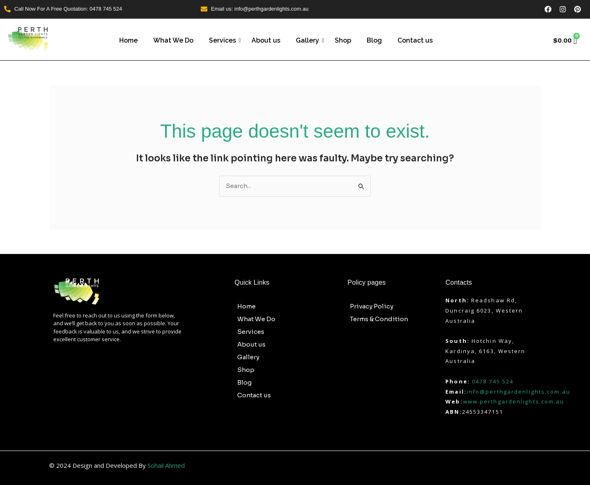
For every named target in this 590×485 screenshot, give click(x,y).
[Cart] (565, 40)
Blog (374, 40)
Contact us (415, 40)
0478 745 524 (492, 381)
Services (224, 40)
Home (128, 40)
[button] (287, 331)
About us (266, 40)
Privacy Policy (371, 306)
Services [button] (255, 331)
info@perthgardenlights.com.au (518, 391)
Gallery (309, 40)
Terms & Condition (379, 319)
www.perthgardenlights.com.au (514, 401)
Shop (343, 40)
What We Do (173, 40)
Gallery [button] (252, 357)
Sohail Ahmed (166, 465)
